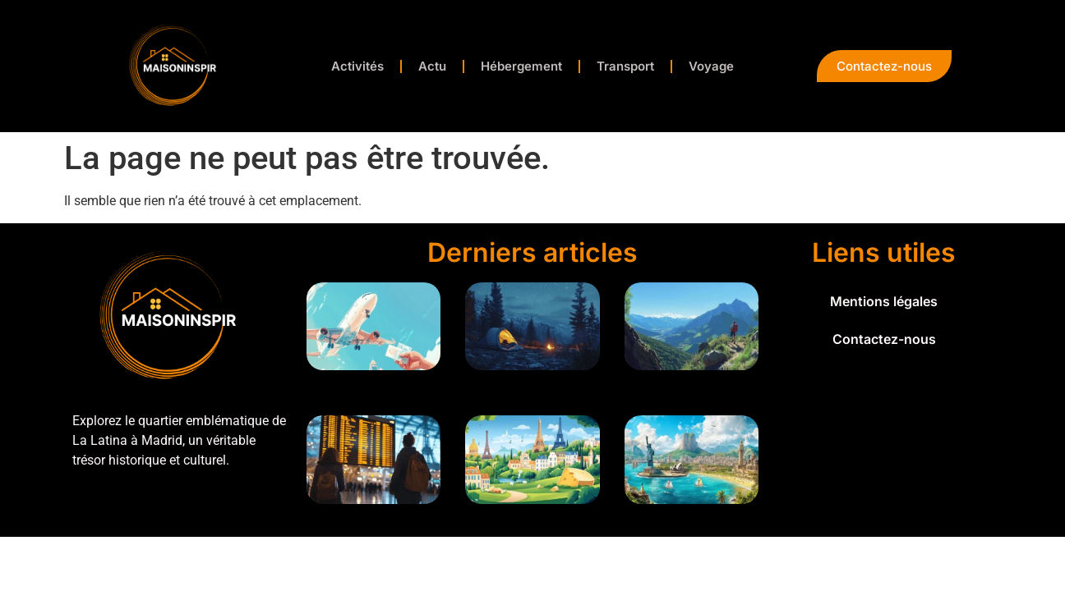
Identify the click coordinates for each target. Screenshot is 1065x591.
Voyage (711, 66)
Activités (357, 66)
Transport (625, 66)
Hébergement (521, 66)
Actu (432, 66)
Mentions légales (884, 301)
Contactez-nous (884, 339)
